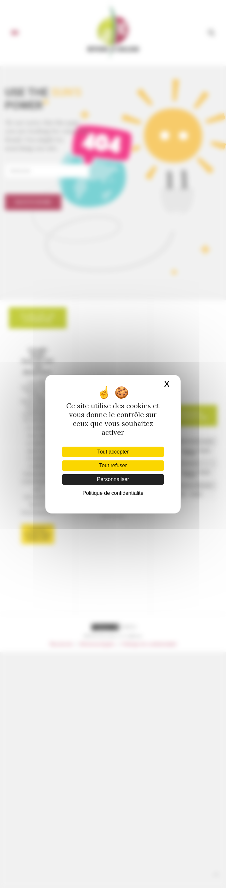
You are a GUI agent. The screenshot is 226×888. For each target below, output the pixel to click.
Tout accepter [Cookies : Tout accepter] (113, 451)
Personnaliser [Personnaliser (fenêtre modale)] (113, 479)
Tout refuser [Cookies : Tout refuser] (113, 465)
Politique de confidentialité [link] (113, 493)
